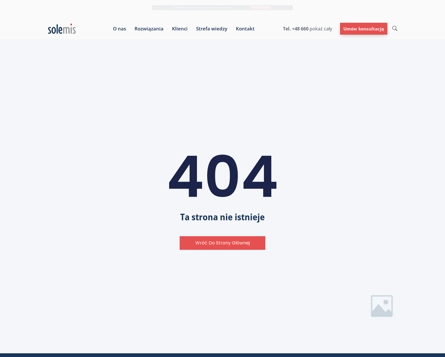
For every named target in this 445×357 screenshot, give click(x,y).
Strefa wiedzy (211, 29)
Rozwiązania (149, 29)
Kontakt (245, 29)
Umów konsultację (363, 29)
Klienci (180, 29)
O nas (119, 29)
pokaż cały (320, 29)
